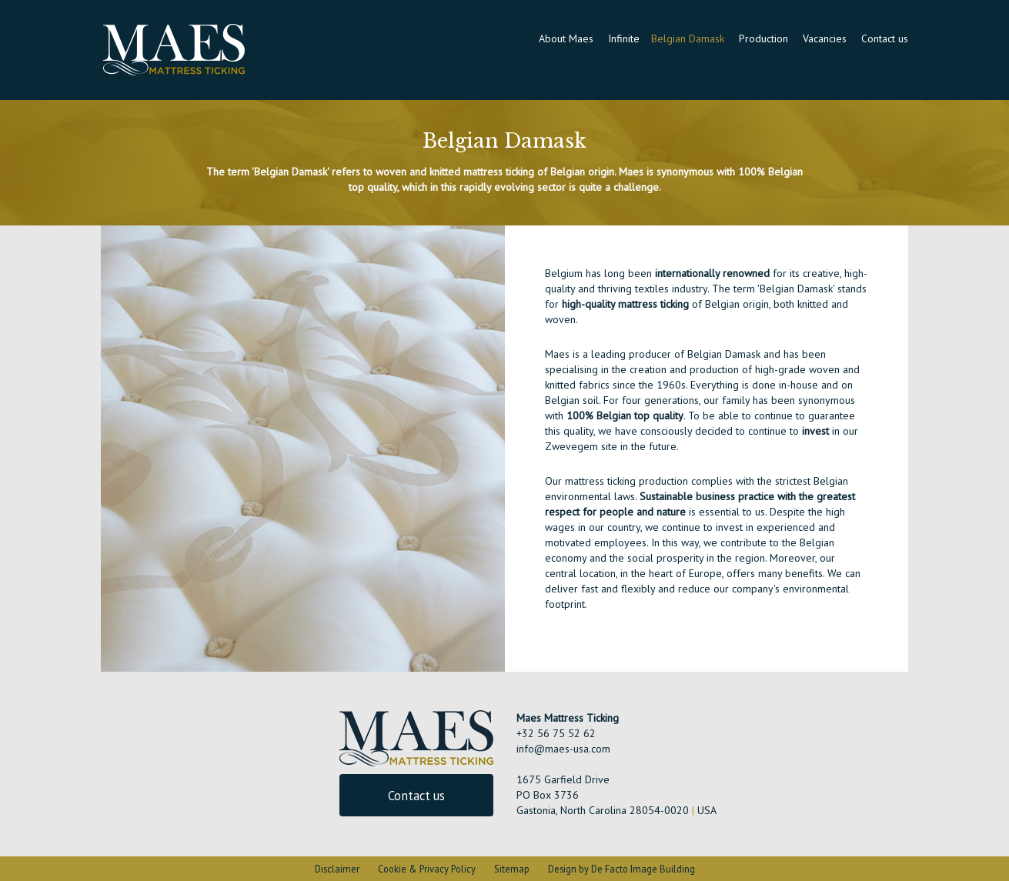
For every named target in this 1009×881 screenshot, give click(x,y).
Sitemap (512, 869)
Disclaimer (337, 869)
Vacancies (826, 38)
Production (765, 38)
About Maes (567, 38)
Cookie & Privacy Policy (427, 869)
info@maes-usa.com (563, 749)
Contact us (884, 38)
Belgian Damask (689, 38)
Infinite (624, 38)
